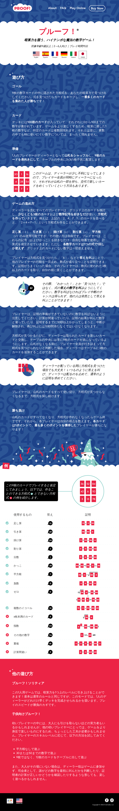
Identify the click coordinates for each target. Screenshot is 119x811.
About (52, 8)
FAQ (63, 8)
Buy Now (97, 8)
